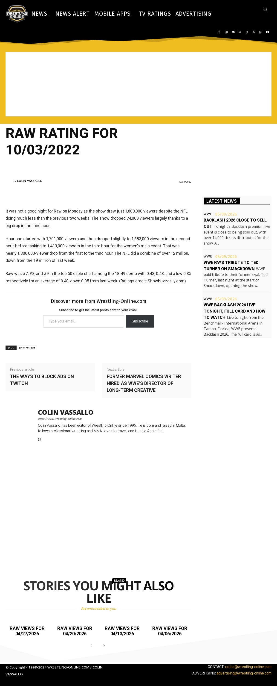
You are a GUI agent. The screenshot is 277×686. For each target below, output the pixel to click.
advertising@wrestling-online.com (244, 673)
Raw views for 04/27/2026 (27, 631)
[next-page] (103, 646)
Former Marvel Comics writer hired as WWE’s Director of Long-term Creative (144, 383)
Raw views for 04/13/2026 (122, 631)
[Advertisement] (138, 84)
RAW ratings (27, 347)
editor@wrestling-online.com (248, 666)
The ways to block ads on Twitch (42, 380)
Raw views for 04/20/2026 (74, 631)
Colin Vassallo (30, 181)
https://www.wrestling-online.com (59, 418)
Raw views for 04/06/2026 (170, 631)
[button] (265, 9)
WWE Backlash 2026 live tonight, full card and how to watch (234, 311)
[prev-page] (92, 646)
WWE (208, 214)
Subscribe (140, 321)
